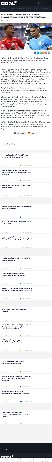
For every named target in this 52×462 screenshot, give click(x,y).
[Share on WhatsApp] (41, 53)
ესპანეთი (43, 9)
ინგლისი (35, 9)
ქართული (28, 9)
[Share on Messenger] (38, 53)
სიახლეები (4, 9)
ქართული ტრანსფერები (16, 9)
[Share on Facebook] (35, 53)
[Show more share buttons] (43, 53)
